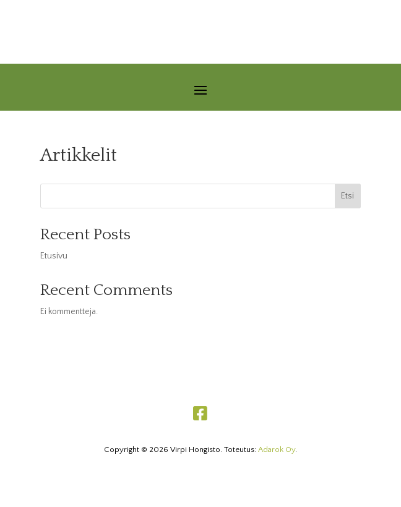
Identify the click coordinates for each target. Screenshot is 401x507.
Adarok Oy (276, 449)
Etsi (347, 196)
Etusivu (53, 256)
